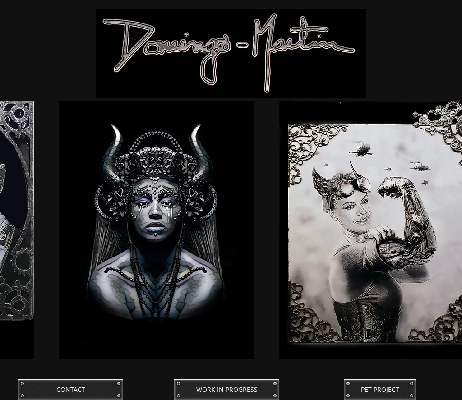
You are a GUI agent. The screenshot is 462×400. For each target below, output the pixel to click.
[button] (156, 230)
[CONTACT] (70, 389)
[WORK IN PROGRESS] (226, 389)
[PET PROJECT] (380, 389)
